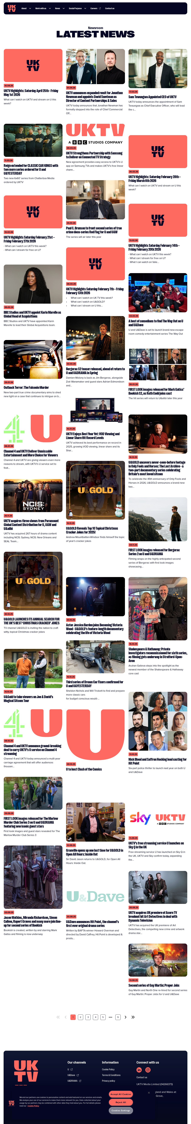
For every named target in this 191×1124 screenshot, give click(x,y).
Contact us (141, 1077)
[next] (125, 1017)
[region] (83, 1102)
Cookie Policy (108, 1069)
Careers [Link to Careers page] (95, 8)
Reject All (121, 1102)
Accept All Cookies (121, 1094)
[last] (133, 1017)
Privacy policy (108, 1081)
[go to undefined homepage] (26, 1076)
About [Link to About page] (24, 8)
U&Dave (73, 1075)
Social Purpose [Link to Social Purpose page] (75, 8)
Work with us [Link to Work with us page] (40, 8)
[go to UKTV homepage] (12, 8)
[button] (30, 8)
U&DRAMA (74, 1081)
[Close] (149, 1092)
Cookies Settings (121, 1110)
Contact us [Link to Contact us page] (109, 8)
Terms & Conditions (111, 1075)
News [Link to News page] (57, 8)
